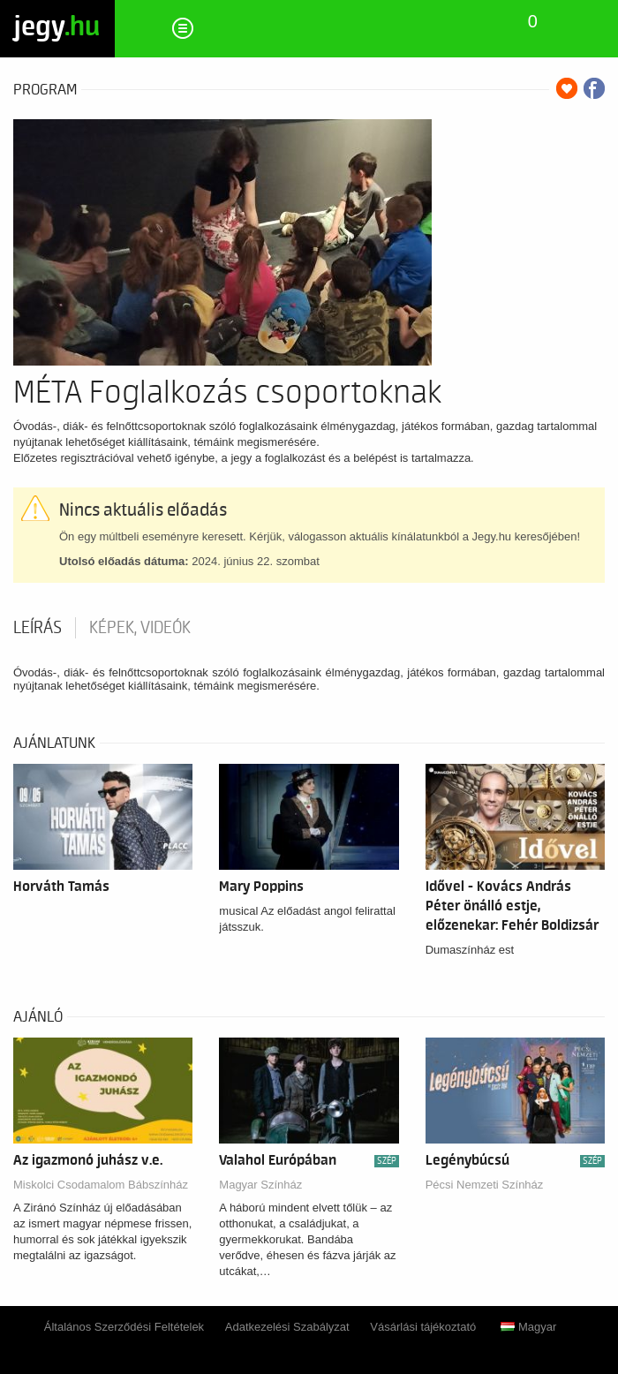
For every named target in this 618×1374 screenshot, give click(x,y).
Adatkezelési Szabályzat (287, 1326)
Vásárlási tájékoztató (423, 1326)
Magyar (528, 1326)
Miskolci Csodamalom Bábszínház (100, 1184)
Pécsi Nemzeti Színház (485, 1184)
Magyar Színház (260, 1184)
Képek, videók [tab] (140, 628)
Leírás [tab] (37, 628)
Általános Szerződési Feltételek (124, 1326)
